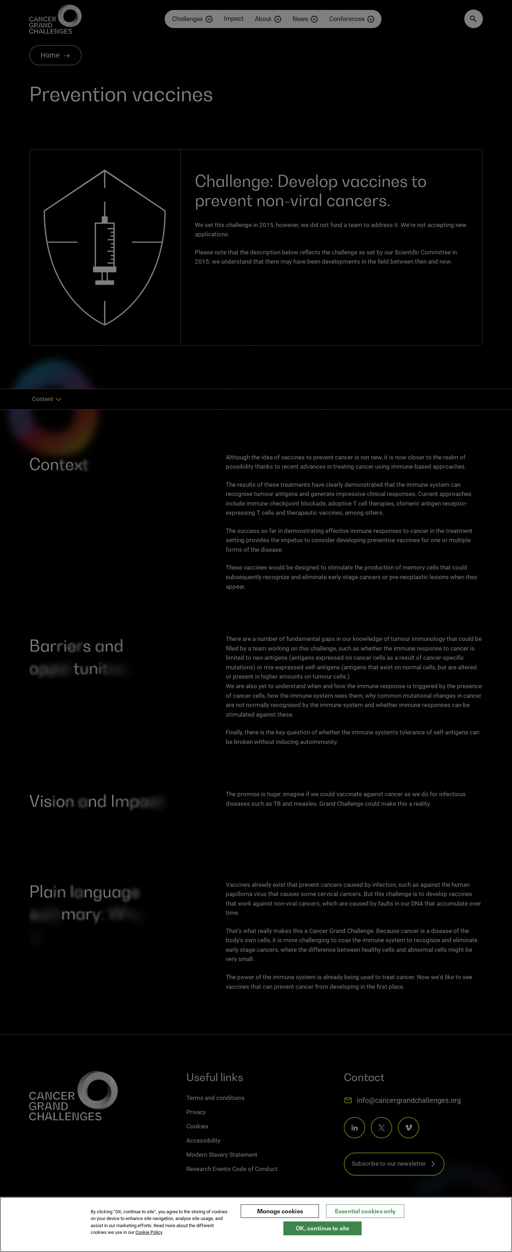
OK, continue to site (322, 1231)
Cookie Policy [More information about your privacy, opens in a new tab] (148, 1235)
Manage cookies (280, 1214)
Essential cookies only (365, 1214)
